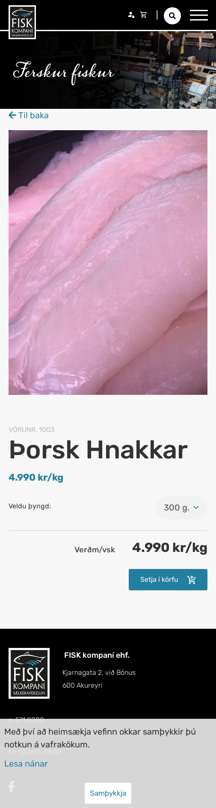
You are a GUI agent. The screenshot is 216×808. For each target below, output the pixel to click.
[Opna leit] (172, 15)
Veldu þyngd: (30, 506)
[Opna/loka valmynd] (199, 15)
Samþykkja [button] (108, 793)
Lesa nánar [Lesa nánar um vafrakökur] (26, 763)
